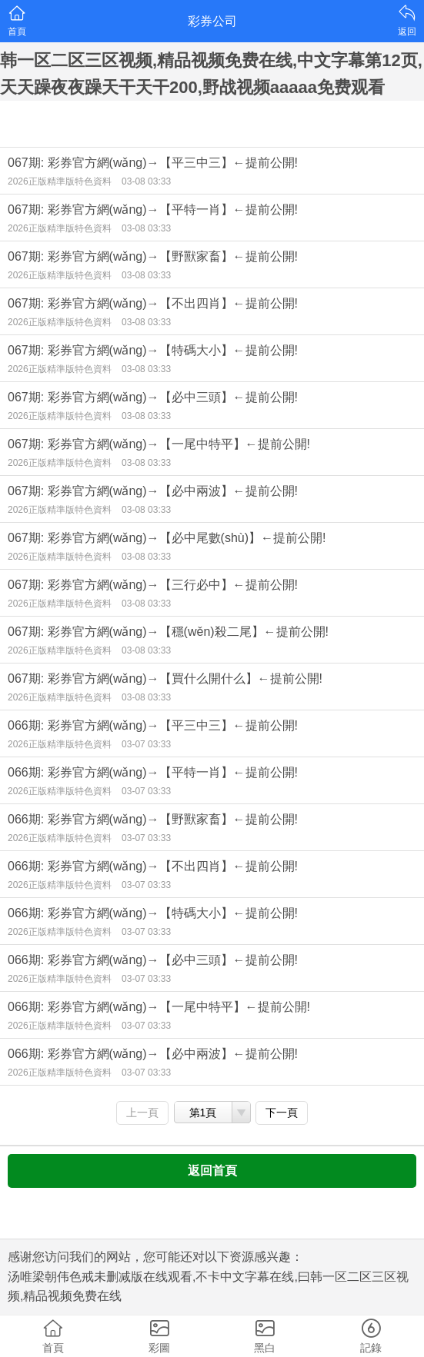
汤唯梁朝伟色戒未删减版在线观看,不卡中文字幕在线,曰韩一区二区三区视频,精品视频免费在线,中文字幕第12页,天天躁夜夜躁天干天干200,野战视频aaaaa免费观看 (211, 60)
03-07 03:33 (146, 744)
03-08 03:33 (146, 181)
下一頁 (281, 1112)
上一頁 (142, 1112)
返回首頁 (212, 1170)
